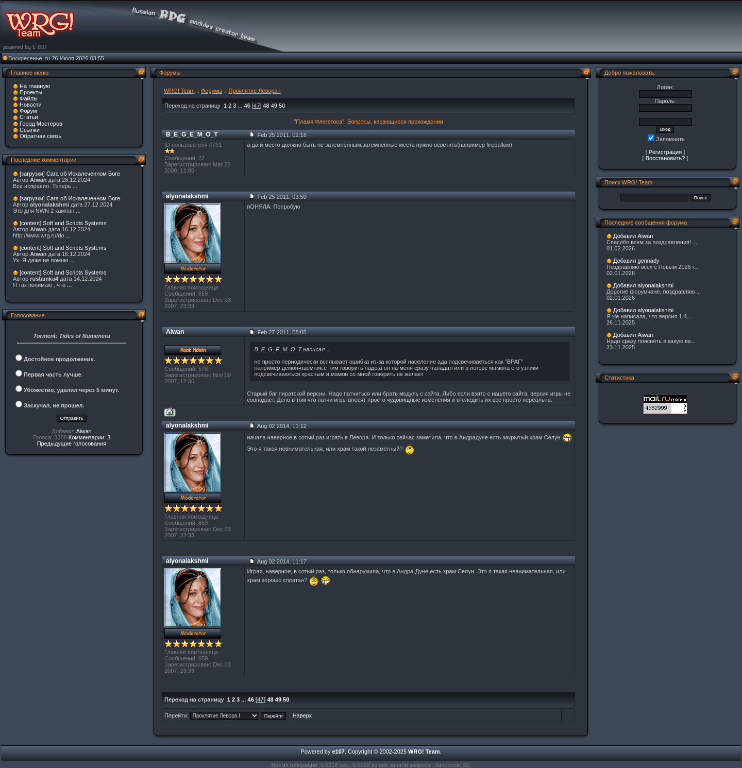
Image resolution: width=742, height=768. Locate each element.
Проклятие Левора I (255, 91)
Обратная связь (40, 136)
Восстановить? (665, 158)
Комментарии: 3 (90, 437)
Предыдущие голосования (72, 443)
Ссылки (30, 130)
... (75, 186)
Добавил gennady (636, 261)
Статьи (29, 117)
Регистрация (665, 152)
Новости (31, 104)
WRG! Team (179, 91)
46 (247, 106)
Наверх (302, 715)
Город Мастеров (41, 124)
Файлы (29, 98)
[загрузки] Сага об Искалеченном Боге (70, 173)
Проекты (31, 92)
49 (274, 106)
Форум (28, 111)
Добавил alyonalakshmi (643, 285)
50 (282, 106)
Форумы (211, 91)
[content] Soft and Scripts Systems (63, 223)
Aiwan (84, 431)
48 (266, 106)
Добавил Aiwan (633, 236)
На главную (35, 86)
